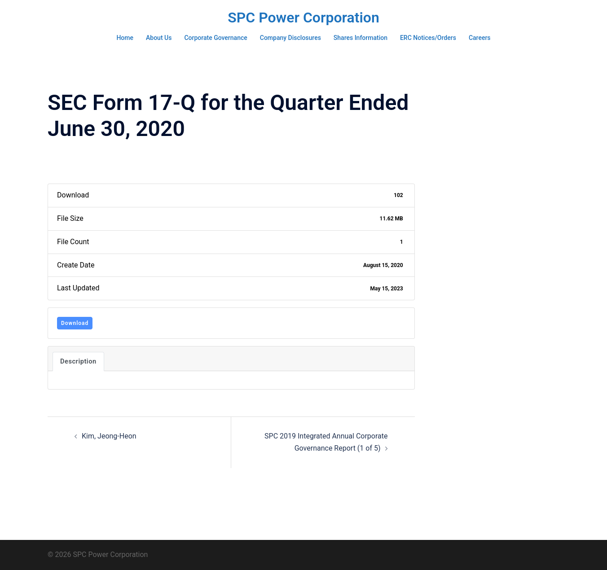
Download (74, 323)
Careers (480, 37)
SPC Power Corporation (303, 17)
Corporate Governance (215, 37)
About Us (159, 37)
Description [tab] (78, 361)
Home (124, 37)
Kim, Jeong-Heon (109, 436)
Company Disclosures (290, 37)
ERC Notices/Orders (428, 37)
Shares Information (360, 37)
